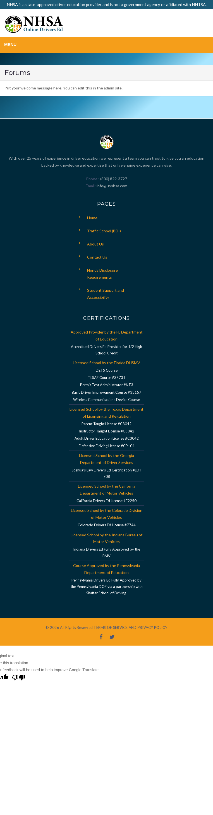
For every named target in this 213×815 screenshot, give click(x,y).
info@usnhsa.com (112, 185)
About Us (95, 244)
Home (92, 217)
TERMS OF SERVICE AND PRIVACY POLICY (130, 627)
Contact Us (97, 257)
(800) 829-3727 (113, 178)
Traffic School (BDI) (104, 230)
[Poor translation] (18, 678)
